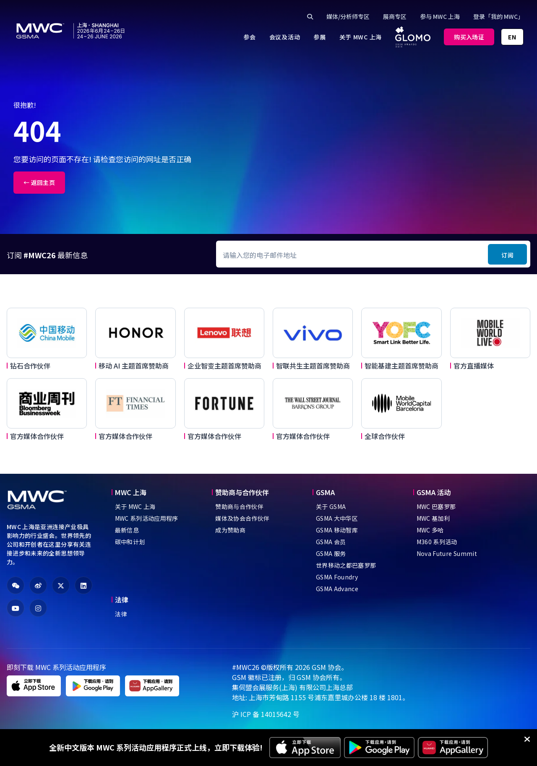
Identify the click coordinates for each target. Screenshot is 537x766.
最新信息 (127, 530)
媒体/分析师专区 (348, 16)
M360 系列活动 (437, 541)
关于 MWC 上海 (135, 506)
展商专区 (395, 16)
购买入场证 (469, 37)
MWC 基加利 (433, 518)
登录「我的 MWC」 (498, 16)
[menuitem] (249, 36)
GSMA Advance (337, 588)
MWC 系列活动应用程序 (146, 518)
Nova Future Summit (447, 553)
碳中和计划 (130, 541)
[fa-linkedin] (83, 585)
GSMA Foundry (337, 577)
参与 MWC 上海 (440, 16)
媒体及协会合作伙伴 (242, 518)
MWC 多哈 (430, 530)
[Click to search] (310, 16)
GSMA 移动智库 (337, 530)
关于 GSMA (331, 506)
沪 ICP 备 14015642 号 (266, 714)
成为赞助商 (230, 530)
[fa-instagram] (38, 608)
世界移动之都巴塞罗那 (346, 565)
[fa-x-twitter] (61, 585)
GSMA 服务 (331, 553)
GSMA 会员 (331, 541)
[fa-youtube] (15, 608)
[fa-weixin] (15, 585)
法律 (121, 614)
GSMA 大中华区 (337, 518)
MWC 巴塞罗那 (436, 506)
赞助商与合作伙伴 (239, 506)
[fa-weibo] (38, 585)
